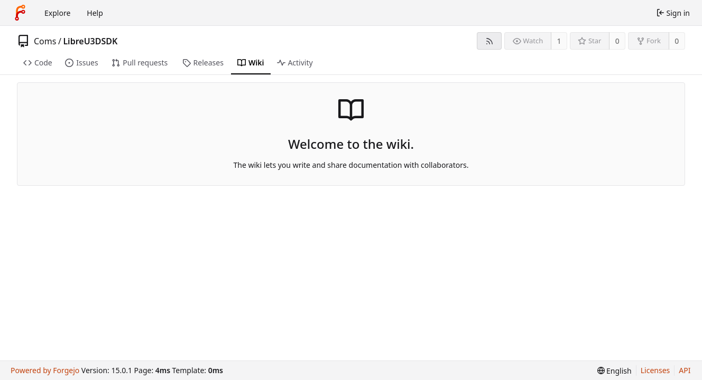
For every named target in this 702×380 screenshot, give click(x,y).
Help (95, 13)
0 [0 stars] (617, 41)
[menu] (614, 371)
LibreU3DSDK (90, 41)
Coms (45, 41)
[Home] (20, 12)
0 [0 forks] (677, 41)
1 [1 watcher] (559, 41)
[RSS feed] (489, 41)
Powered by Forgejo (45, 370)
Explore (57, 13)
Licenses (655, 370)
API (684, 370)
